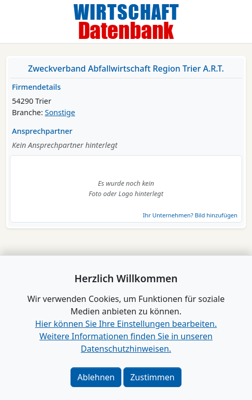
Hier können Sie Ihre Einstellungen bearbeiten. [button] (126, 323)
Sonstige (60, 112)
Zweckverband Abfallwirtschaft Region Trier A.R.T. (126, 68)
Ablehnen (96, 377)
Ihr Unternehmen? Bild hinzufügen (190, 215)
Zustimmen (152, 377)
